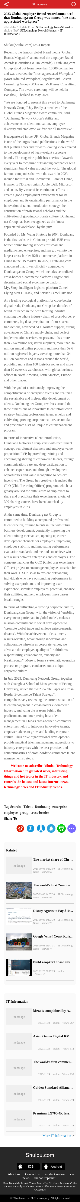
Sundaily (17, 1186)
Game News (56, 1186)
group (24, 812)
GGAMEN (40, 1189)
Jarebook (64, 1183)
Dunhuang (42, 806)
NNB (38, 1186)
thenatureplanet (44, 1178)
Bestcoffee (42, 1183)
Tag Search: (12, 806)
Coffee (45, 1186)
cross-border (40, 812)
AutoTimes (30, 1183)
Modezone (28, 1186)
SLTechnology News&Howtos (54, 27)
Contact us (32, 1174)
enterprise (59, 806)
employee (11, 812)
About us (14, 1174)
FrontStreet (70, 1186)
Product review (55, 1174)
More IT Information (56, 1135)
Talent (28, 806)
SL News (53, 1183)
